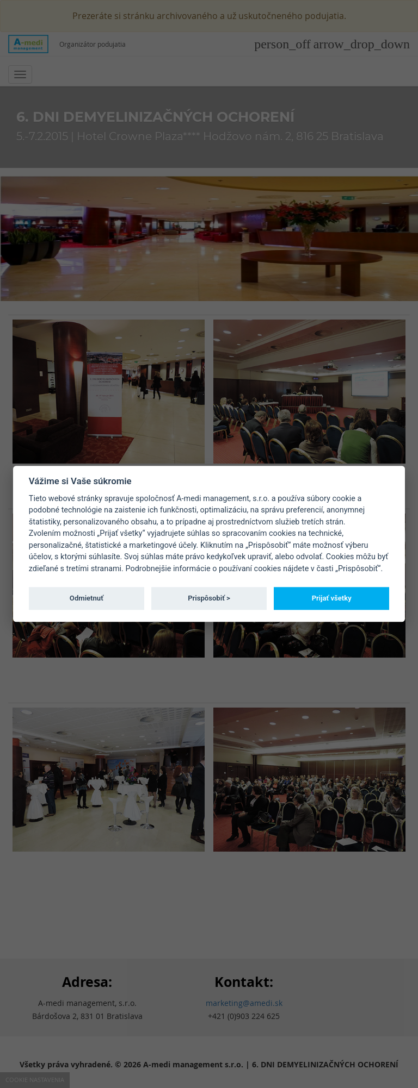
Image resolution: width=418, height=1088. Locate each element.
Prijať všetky (332, 598)
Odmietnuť (86, 598)
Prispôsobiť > (209, 598)
